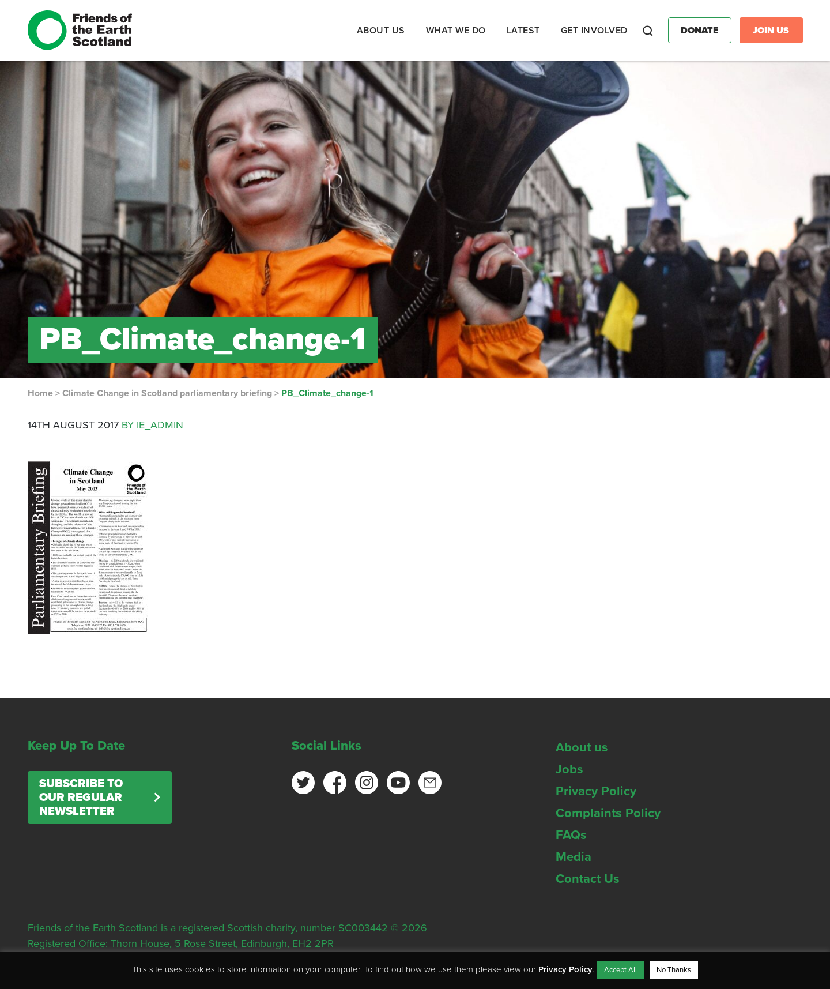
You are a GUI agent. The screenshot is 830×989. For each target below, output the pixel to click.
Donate (700, 30)
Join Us (771, 30)
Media (573, 856)
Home (40, 393)
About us (582, 747)
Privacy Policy (596, 791)
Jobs (569, 769)
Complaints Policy (608, 813)
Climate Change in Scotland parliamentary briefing (167, 393)
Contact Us (588, 878)
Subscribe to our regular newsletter (81, 797)
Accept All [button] (620, 970)
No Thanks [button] (674, 970)
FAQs (571, 835)
